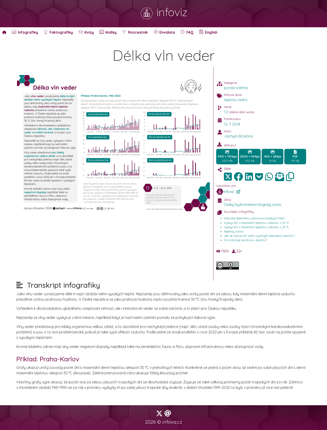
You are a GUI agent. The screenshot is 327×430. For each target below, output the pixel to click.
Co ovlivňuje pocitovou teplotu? (245, 240)
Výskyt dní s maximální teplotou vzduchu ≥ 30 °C (256, 223)
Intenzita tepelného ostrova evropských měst (254, 218)
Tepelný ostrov (234, 231)
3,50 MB (227, 156)
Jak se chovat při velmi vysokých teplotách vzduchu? (259, 236)
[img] (238, 176)
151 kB (295, 156)
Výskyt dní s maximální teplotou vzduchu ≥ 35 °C (256, 227)
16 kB (272, 156)
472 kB (250, 156)
